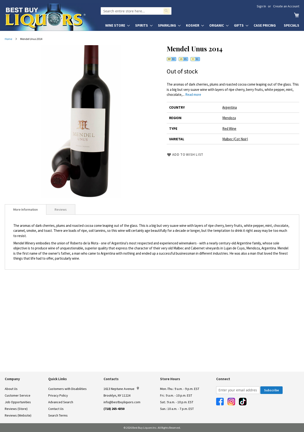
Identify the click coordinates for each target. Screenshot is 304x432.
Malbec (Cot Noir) (235, 139)
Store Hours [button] (170, 379)
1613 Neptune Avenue (121, 389)
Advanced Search (60, 402)
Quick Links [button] (57, 379)
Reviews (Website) (18, 415)
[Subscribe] (271, 390)
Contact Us (56, 409)
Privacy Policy (58, 395)
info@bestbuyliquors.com (122, 402)
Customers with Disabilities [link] (67, 389)
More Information (25, 209)
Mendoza (229, 118)
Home (8, 39)
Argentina (229, 107)
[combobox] (136, 11)
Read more (193, 94)
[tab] (25, 209)
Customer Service (17, 395)
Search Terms (58, 415)
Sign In (261, 6)
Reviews (61, 209)
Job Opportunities (18, 402)
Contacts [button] (111, 379)
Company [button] (12, 379)
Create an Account (286, 6)
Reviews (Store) (16, 409)
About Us (11, 389)
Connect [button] (223, 379)
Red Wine (229, 128)
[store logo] (53, 17)
